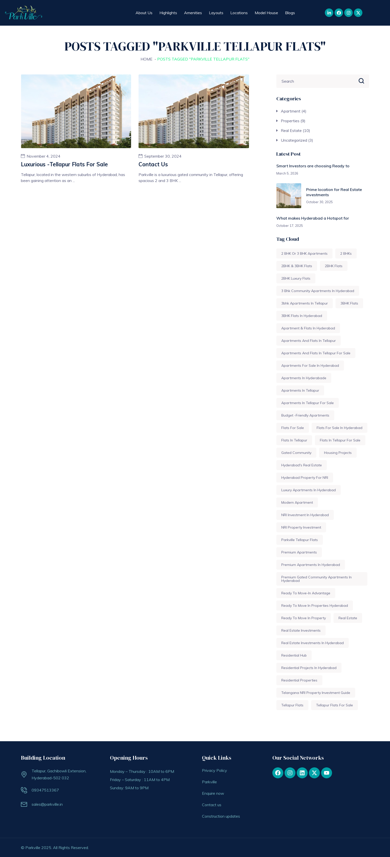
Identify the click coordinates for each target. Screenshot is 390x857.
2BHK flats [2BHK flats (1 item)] (333, 266)
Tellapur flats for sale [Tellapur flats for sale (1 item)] (334, 705)
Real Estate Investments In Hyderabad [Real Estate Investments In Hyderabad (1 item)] (312, 643)
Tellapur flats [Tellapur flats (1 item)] (292, 705)
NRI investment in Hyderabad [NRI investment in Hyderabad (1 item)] (305, 515)
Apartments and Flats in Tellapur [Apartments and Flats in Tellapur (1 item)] (308, 340)
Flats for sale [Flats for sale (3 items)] (292, 428)
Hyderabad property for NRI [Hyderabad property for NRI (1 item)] (304, 477)
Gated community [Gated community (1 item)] (296, 452)
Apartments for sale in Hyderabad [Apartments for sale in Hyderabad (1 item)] (310, 365)
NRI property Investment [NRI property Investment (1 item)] (301, 527)
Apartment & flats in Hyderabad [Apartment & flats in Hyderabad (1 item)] (308, 328)
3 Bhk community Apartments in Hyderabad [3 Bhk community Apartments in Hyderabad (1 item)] (317, 291)
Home (146, 59)
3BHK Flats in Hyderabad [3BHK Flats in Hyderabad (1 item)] (301, 315)
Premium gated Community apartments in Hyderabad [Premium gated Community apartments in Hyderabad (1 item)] (316, 579)
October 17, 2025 (289, 226)
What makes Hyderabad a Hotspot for (312, 218)
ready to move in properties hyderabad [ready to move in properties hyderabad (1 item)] (314, 605)
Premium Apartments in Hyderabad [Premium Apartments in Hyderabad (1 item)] (310, 564)
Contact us (153, 164)
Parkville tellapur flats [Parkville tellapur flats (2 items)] (299, 540)
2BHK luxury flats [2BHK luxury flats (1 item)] (295, 278)
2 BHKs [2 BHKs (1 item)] (346, 253)
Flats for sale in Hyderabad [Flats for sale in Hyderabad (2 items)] (339, 428)
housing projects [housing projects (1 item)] (338, 452)
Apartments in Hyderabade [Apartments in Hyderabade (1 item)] (303, 378)
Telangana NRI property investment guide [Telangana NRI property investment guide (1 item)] (315, 692)
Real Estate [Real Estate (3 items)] (348, 618)
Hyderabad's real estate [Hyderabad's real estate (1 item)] (301, 465)
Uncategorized (294, 140)
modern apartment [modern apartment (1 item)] (297, 502)
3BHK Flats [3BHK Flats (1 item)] (349, 303)
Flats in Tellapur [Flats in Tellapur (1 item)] (294, 440)
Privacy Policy (214, 770)
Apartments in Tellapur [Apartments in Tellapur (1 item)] (300, 390)
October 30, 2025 (319, 202)
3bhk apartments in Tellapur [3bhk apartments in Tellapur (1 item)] (304, 303)
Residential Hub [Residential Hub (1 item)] (294, 655)
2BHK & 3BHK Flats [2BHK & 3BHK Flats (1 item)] (296, 266)
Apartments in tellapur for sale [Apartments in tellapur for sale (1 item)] (307, 403)
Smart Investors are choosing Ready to (312, 165)
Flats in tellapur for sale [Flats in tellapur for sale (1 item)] (340, 440)
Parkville (209, 781)
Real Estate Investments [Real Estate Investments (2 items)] (301, 630)
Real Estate (291, 130)
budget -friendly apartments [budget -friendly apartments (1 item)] (305, 415)
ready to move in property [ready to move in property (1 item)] (303, 618)
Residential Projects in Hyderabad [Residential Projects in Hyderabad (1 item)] (309, 668)
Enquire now (213, 793)
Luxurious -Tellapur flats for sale (64, 164)
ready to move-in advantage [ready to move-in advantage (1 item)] (305, 593)
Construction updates (221, 816)
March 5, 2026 (287, 173)
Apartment (290, 111)
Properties (290, 120)
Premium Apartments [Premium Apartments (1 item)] (299, 552)
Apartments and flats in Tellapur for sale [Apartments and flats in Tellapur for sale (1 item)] (315, 353)
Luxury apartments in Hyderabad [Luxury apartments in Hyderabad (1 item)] (308, 490)
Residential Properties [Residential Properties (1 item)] (299, 680)
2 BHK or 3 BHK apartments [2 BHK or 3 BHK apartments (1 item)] (304, 253)
